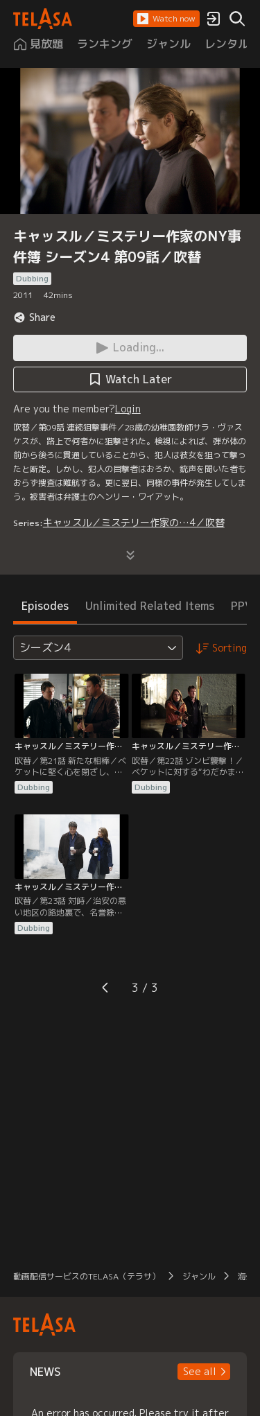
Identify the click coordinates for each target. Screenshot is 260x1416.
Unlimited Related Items (149, 605)
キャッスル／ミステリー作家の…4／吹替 (134, 522)
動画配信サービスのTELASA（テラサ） (86, 1276)
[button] (166, 18)
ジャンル (199, 1276)
